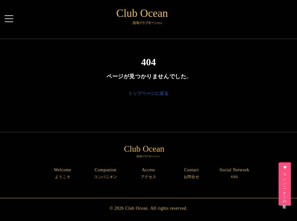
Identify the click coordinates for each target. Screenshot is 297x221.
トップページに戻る (148, 93)
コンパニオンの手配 (284, 184)
